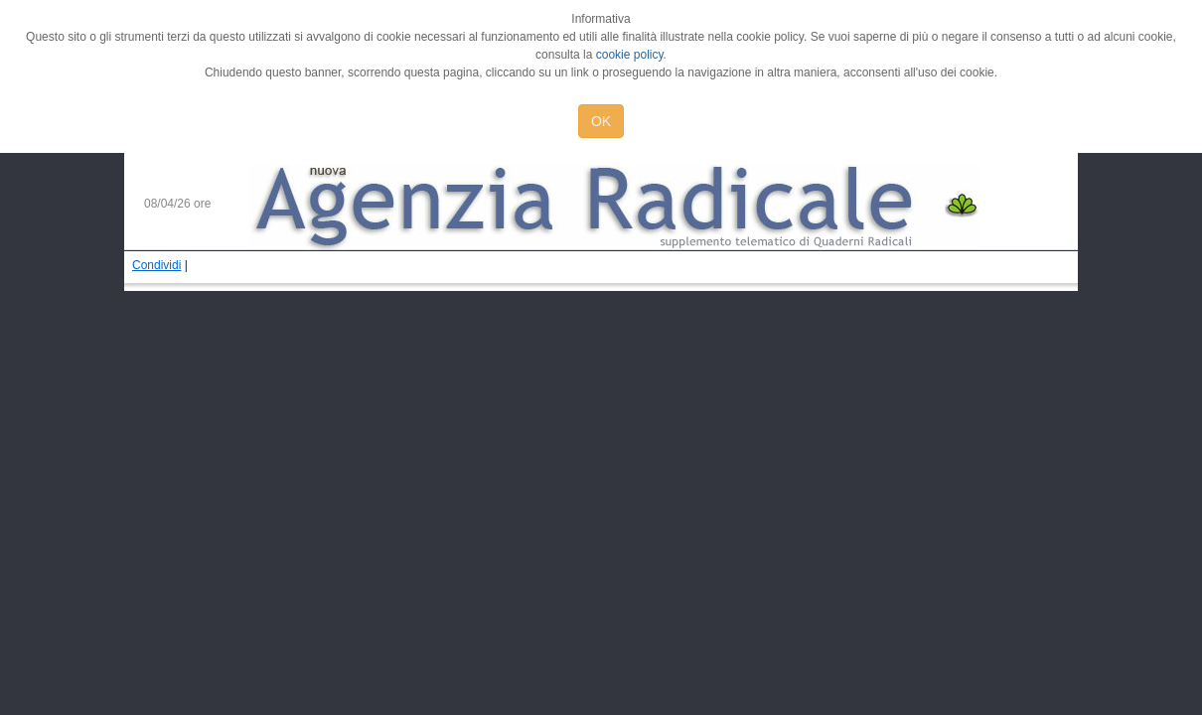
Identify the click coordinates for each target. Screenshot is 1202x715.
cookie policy (630, 55)
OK (601, 121)
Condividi (156, 265)
